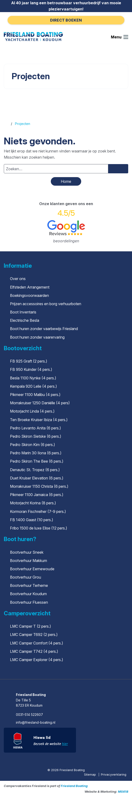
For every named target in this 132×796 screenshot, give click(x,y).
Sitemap (90, 774)
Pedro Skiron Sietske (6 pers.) (35, 436)
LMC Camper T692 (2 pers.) (34, 634)
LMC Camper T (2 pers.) (30, 626)
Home (66, 181)
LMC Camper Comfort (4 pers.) (36, 643)
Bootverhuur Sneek (26, 552)
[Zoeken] (118, 168)
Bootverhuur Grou (25, 577)
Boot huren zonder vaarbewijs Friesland (44, 328)
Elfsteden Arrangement (29, 287)
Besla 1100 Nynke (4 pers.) (33, 378)
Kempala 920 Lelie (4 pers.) (33, 386)
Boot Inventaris (23, 312)
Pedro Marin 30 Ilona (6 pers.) (35, 453)
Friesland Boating (74, 786)
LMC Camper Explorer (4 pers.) (36, 659)
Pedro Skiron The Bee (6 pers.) (36, 461)
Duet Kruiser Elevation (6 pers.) (36, 478)
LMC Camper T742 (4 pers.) (34, 651)
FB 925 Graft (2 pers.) (28, 361)
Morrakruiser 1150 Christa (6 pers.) (39, 486)
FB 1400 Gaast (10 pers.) (31, 519)
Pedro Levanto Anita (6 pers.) (35, 428)
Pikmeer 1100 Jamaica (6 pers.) (36, 494)
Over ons (18, 278)
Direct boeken (66, 20)
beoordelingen (66, 241)
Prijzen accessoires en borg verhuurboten (45, 303)
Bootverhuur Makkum (28, 560)
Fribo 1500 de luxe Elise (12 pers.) (38, 528)
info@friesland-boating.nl (35, 722)
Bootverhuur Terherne (29, 585)
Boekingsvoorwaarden (29, 295)
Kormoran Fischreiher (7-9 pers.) (38, 511)
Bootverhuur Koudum (28, 593)
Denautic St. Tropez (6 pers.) (35, 469)
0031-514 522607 (29, 715)
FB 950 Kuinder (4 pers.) (31, 369)
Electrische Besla (24, 320)
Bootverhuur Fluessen (29, 602)
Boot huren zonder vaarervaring (37, 337)
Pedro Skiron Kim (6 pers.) (32, 444)
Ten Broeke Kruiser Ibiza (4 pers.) (39, 419)
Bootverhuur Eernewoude (32, 568)
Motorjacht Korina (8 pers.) (33, 503)
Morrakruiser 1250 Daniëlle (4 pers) (40, 402)
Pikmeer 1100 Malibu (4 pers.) (35, 394)
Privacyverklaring (113, 774)
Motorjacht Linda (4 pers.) (32, 411)
